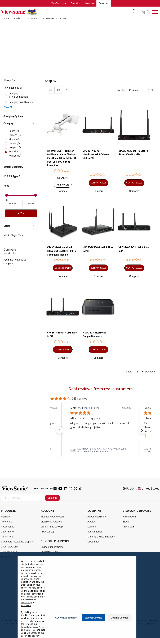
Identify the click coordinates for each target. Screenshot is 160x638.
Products (18, 18)
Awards (91, 521)
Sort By (121, 90)
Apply (21, 213)
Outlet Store (7, 531)
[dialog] (80, 595)
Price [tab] (6, 185)
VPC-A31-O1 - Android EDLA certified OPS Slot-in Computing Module (61, 251)
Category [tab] (8, 123)
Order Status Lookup (52, 526)
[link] (100, 450)
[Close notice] (132, 619)
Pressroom (129, 526)
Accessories (48, 18)
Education (75, 3)
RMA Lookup (48, 531)
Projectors (33, 18)
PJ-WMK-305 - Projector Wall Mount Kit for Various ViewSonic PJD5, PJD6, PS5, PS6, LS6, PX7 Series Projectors (62, 158)
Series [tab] (6, 226)
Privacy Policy (31, 599)
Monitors (6, 516)
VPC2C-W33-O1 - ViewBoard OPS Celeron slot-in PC (96, 155)
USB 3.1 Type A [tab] (11, 176)
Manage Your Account (53, 516)
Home (6, 18)
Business (89, 3)
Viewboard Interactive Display (17, 541)
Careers (91, 526)
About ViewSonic (96, 516)
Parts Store (7, 536)
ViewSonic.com (58, 3)
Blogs (126, 521)
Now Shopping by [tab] (12, 87)
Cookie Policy (27, 602)
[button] (63, 191)
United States (148, 488)
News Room (129, 516)
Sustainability (94, 531)
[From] (12, 203)
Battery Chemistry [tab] (13, 167)
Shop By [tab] (50, 81)
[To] (29, 203)
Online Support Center (52, 547)
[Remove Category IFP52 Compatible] (6, 95)
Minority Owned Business (101, 536)
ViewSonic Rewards (51, 521)
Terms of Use (27, 605)
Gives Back (93, 541)
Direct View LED (9, 546)
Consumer (104, 3)
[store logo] (67, 12)
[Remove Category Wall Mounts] (6, 102)
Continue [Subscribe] (52, 497)
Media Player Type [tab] (13, 235)
